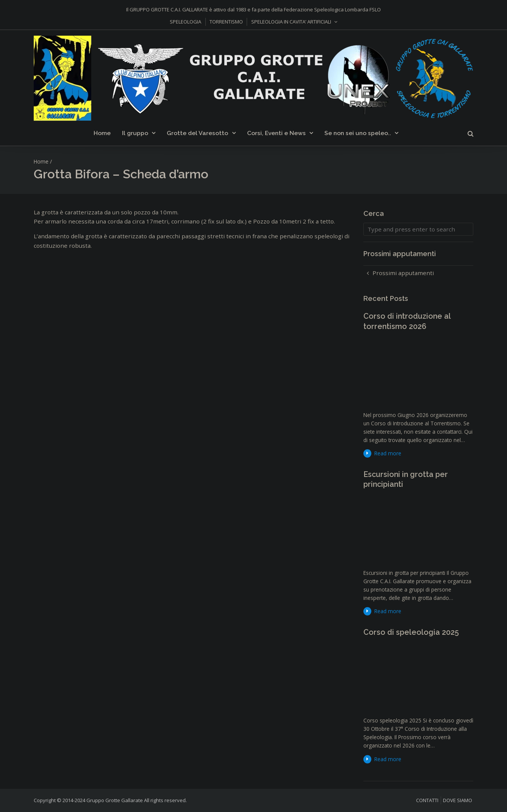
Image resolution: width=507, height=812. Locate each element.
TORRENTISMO (226, 21)
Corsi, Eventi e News (276, 133)
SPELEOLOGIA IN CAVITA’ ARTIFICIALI (291, 21)
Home (102, 133)
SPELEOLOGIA (185, 21)
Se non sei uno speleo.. (357, 133)
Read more (387, 453)
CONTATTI (427, 800)
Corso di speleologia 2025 (411, 632)
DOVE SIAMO (457, 800)
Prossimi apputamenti (403, 273)
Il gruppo (135, 133)
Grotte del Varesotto (197, 133)
